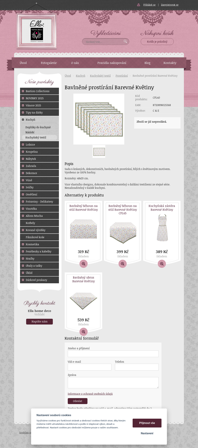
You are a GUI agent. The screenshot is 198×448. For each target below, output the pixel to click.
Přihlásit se (149, 4)
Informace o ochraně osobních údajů (90, 394)
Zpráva (72, 375)
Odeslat (77, 401)
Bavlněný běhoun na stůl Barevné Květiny (83, 207)
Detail (83, 261)
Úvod (68, 76)
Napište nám (40, 321)
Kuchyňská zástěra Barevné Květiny (162, 207)
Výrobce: (140, 110)
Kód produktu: (141, 97)
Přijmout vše (147, 423)
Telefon (119, 362)
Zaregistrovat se (169, 4)
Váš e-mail (74, 362)
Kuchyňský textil (100, 76)
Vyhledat (125, 41)
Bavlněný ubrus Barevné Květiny (83, 279)
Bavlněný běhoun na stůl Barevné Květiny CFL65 (122, 209)
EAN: (138, 105)
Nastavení (147, 433)
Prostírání (122, 76)
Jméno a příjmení (79, 348)
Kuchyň (80, 76)
